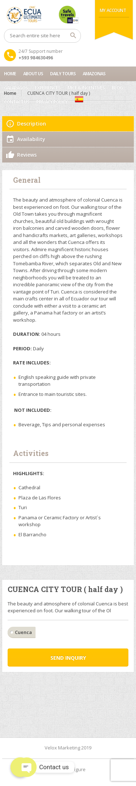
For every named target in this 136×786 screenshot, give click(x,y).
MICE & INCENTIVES (85, 88)
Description (31, 123)
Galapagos (16, 88)
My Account (113, 10)
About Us (33, 74)
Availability (31, 139)
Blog (117, 88)
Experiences (47, 88)
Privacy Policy (51, 102)
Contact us (16, 102)
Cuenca (23, 632)
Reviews (27, 154)
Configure (75, 769)
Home (10, 74)
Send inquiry (68, 657)
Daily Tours (62, 74)
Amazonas (94, 74)
